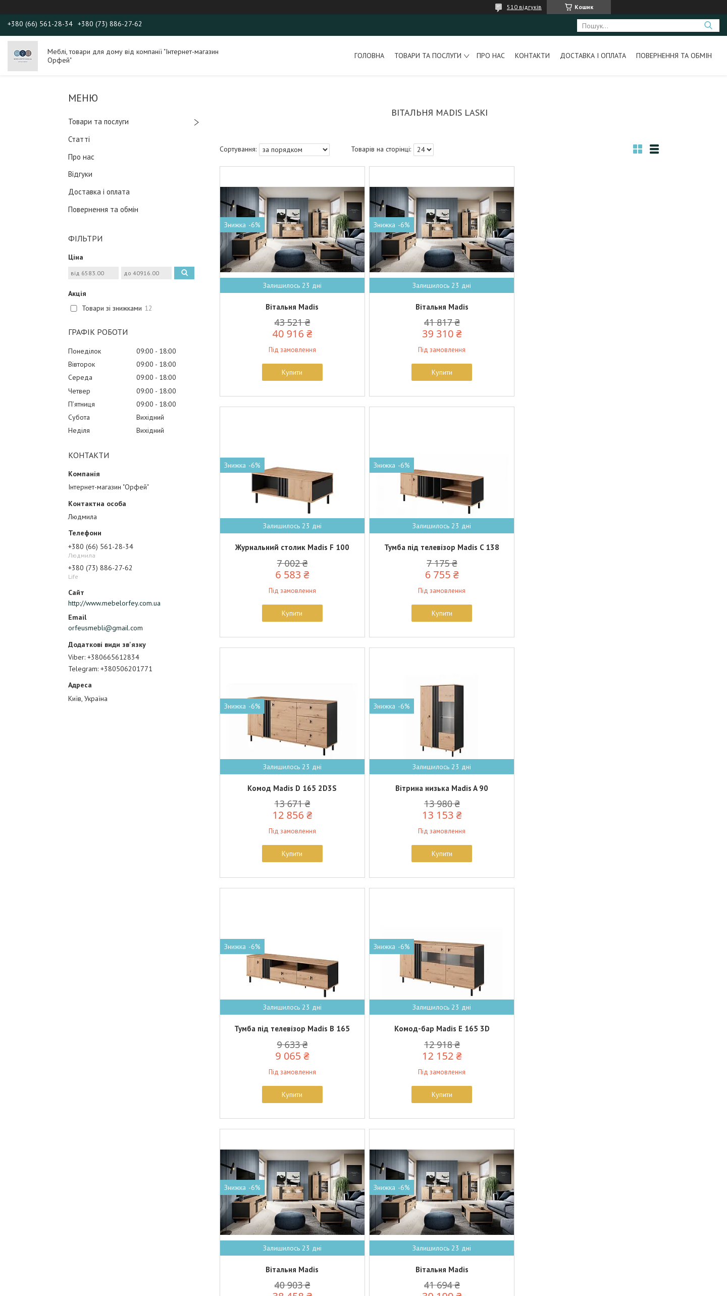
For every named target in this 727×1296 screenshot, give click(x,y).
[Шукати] (708, 25)
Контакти (532, 55)
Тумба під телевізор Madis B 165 (291, 788)
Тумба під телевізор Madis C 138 (291, 547)
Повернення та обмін (674, 55)
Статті (79, 139)
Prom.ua (411, 1277)
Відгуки (80, 174)
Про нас (491, 55)
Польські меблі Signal (62, 1221)
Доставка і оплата (593, 55)
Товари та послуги (427, 55)
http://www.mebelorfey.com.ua (114, 603)
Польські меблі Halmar (63, 1232)
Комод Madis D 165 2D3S (439, 547)
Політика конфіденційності (441, 1286)
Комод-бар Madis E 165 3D (439, 788)
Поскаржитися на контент (362, 1286)
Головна (369, 55)
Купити (291, 372)
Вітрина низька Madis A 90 (587, 547)
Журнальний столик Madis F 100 (587, 307)
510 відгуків (524, 7)
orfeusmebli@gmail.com (105, 627)
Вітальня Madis (291, 307)
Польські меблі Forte (60, 1209)
